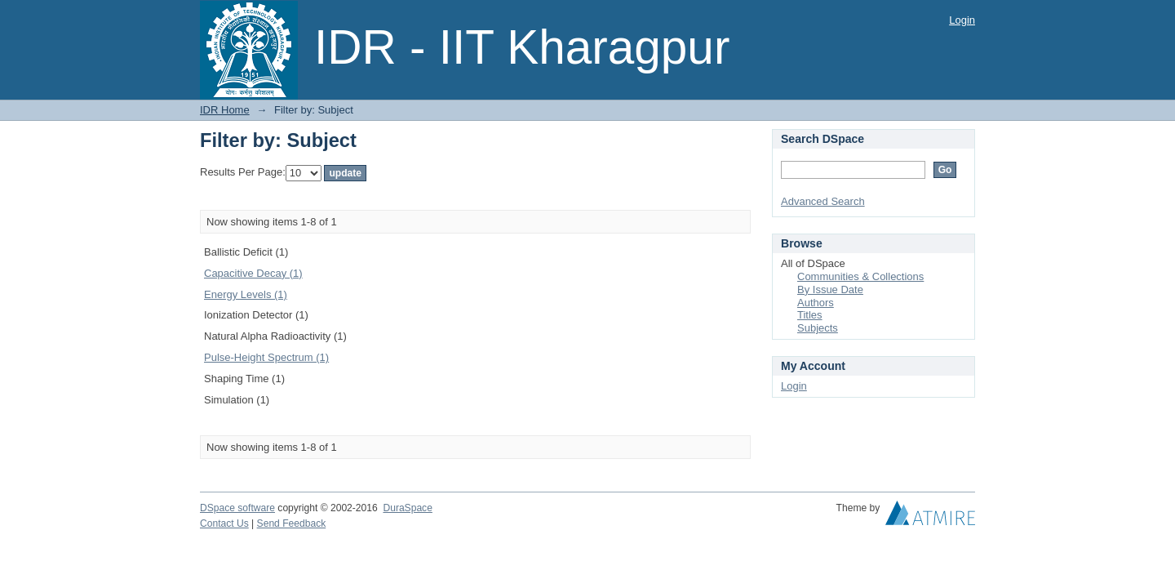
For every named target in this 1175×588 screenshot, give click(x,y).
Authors (815, 302)
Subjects (817, 328)
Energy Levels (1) (245, 294)
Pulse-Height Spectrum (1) (266, 357)
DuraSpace (407, 508)
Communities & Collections (860, 276)
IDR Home (225, 110)
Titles (809, 315)
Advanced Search (823, 201)
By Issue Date (830, 289)
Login (962, 20)
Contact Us (224, 523)
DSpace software (237, 508)
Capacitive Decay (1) (253, 273)
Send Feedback (291, 523)
